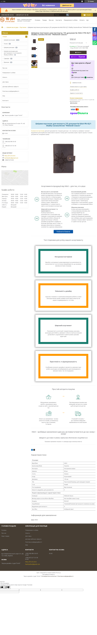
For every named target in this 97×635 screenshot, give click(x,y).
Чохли (6, 43)
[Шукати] (67, 15)
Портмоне (23, 27)
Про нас (51, 20)
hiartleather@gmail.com (11, 158)
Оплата (81, 20)
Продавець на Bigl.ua (48, 574)
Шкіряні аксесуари (12, 27)
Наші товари (5, 536)
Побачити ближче (63, 232)
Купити (79, 52)
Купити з (79, 57)
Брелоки (6, 62)
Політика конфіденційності (10, 91)
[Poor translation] (7, 587)
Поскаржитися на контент (49, 576)
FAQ (3, 96)
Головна (37, 20)
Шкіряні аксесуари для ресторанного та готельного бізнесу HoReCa (13, 52)
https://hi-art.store (9, 155)
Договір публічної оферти (10, 86)
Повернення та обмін (71, 20)
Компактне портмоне (37, 131)
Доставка (5, 82)
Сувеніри (6, 58)
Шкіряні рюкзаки (9, 47)
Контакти (59, 20)
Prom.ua (58, 572)
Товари (44, 20)
